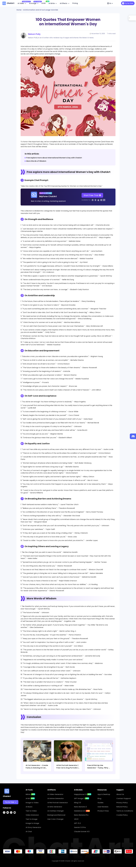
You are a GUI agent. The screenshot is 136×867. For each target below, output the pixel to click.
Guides (100, 802)
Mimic (30, 794)
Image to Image (32, 823)
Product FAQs (103, 811)
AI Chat (29, 831)
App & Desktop (104, 794)
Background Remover (56, 815)
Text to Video (31, 811)
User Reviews (103, 807)
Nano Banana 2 (80, 807)
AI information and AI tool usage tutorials (40, 10)
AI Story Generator (33, 827)
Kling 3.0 (77, 802)
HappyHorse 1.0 (82, 794)
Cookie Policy (122, 815)
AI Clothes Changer (55, 811)
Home (18, 10)
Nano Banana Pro (81, 815)
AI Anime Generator (55, 798)
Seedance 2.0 (82, 811)
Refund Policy (122, 807)
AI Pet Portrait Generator (57, 802)
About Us (120, 794)
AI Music (29, 807)
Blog (99, 798)
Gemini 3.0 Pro (80, 827)
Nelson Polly (34, 34)
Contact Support (123, 798)
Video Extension (32, 815)
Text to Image (31, 819)
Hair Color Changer (55, 819)
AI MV (44, 3)
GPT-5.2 (77, 823)
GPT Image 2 (81, 798)
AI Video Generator (55, 794)
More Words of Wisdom (36, 161)
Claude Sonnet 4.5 (81, 831)
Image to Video (32, 802)
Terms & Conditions (124, 811)
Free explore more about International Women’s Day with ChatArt (54, 158)
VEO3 (76, 819)
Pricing (75, 3)
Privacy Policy (122, 802)
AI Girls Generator (54, 807)
